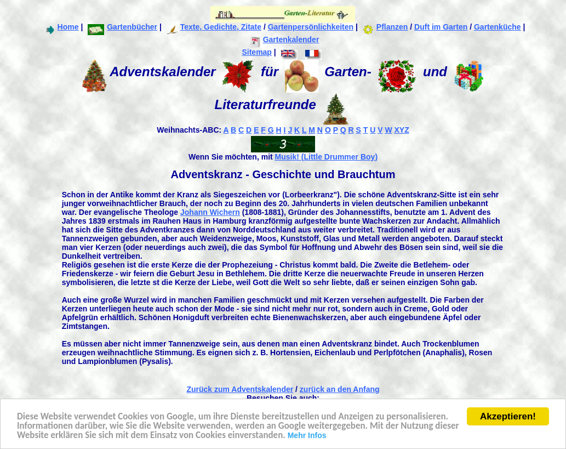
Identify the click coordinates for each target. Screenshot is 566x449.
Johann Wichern (210, 212)
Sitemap (256, 52)
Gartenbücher (122, 26)
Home (61, 26)
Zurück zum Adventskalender (239, 389)
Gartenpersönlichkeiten (310, 26)
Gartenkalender (284, 39)
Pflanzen (385, 26)
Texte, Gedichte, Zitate (214, 26)
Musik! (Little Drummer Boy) (326, 156)
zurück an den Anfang (340, 389)
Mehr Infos (307, 435)
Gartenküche (497, 26)
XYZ (401, 130)
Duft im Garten (440, 26)
